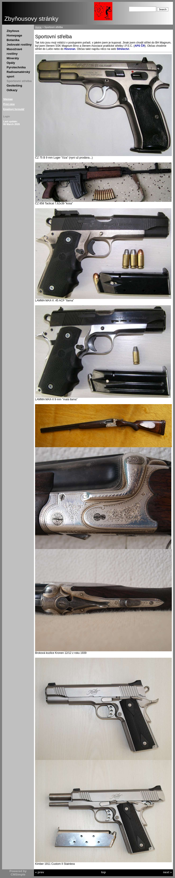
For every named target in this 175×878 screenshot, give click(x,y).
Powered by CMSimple (18, 872)
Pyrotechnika (16, 67)
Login (6, 116)
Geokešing (14, 85)
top (103, 872)
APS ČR (139, 45)
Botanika (13, 40)
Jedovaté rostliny (19, 44)
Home (38, 27)
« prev (39, 872)
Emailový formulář (13, 109)
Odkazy (12, 90)
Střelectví (123, 49)
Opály (11, 62)
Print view (9, 104)
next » (167, 872)
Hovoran (69, 49)
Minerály (13, 58)
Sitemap (8, 99)
